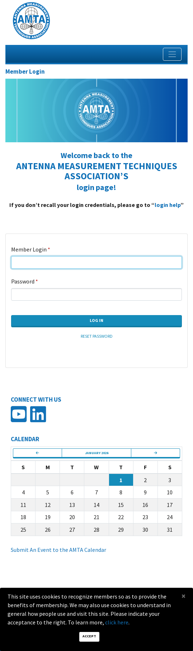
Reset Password (97, 336)
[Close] (183, 596)
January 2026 (96, 453)
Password (22, 281)
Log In (96, 320)
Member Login (29, 249)
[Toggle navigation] (172, 54)
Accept (89, 636)
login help (167, 204)
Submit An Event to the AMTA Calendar (58, 549)
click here (116, 622)
